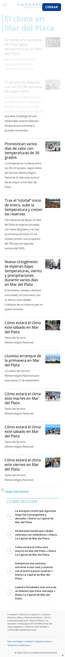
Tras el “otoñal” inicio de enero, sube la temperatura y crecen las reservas (23, 207)
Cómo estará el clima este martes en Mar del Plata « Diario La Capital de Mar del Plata (31, 550)
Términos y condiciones (18, 645)
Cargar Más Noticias (17, 491)
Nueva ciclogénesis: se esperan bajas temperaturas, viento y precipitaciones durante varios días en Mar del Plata (23, 273)
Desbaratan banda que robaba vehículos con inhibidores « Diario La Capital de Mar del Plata (32, 534)
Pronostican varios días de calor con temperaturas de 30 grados (22, 150)
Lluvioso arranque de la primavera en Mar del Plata (23, 360)
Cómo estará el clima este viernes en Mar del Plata (23, 464)
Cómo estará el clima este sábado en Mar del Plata (23, 327)
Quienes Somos (43, 641)
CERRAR (51, 7)
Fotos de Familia (15, 641)
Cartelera (29, 641)
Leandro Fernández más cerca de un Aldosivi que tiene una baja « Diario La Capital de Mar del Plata (31, 592)
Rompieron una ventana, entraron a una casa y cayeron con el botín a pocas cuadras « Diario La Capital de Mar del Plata (30, 571)
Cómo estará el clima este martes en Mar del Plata (23, 398)
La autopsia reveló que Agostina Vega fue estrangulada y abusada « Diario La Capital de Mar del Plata (31, 516)
